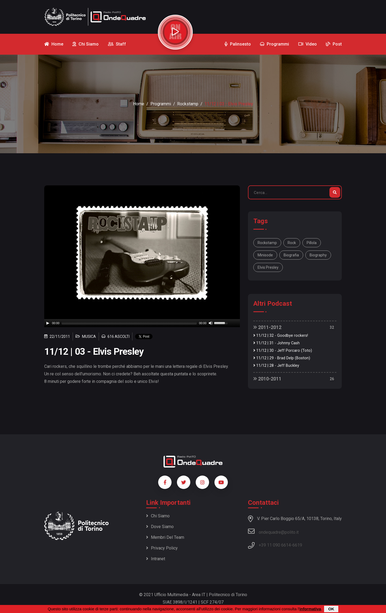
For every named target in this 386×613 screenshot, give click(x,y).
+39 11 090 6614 (275, 545)
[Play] (48, 323)
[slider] (129, 323)
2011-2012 (267, 327)
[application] (142, 323)
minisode (265, 255)
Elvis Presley (268, 267)
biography (318, 255)
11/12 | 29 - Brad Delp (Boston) (281, 358)
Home (138, 103)
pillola (312, 243)
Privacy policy (162, 548)
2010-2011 (267, 379)
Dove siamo (160, 526)
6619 (297, 545)
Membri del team (165, 537)
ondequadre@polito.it (273, 531)
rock (292, 243)
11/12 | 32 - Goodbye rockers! (280, 335)
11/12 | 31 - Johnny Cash (276, 343)
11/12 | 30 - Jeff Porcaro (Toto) (282, 350)
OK (331, 609)
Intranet (155, 558)
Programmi (160, 103)
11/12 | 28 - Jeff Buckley (276, 365)
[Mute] (211, 323)
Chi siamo (158, 515)
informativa (310, 609)
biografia (291, 255)
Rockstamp (187, 103)
